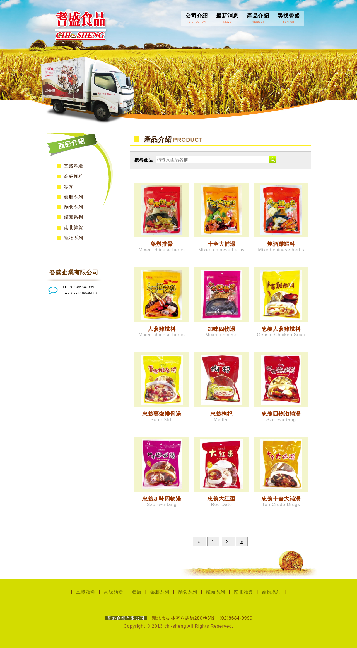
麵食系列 (73, 207)
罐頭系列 (73, 217)
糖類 (69, 186)
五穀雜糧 (73, 166)
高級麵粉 (73, 176)
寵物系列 (73, 237)
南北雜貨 (73, 227)
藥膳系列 (73, 197)
